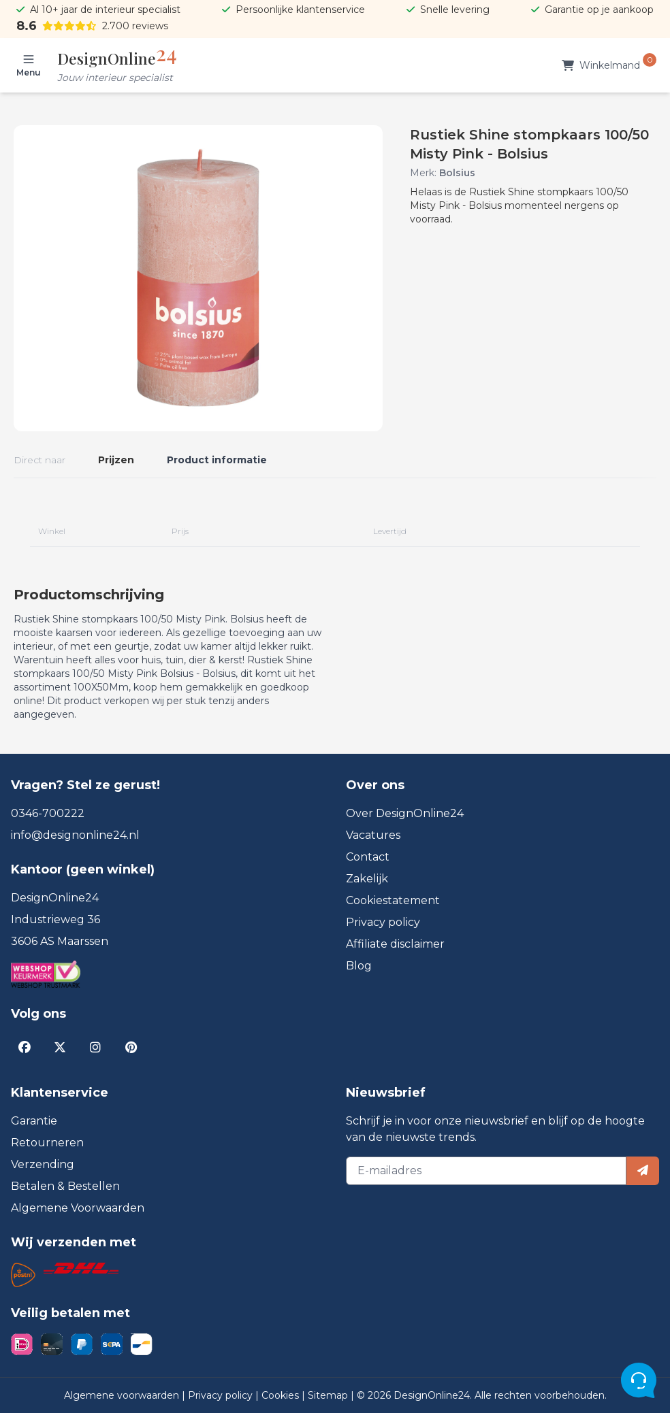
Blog (359, 965)
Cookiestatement (393, 900)
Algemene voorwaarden (123, 1395)
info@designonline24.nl (75, 835)
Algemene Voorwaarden (77, 1207)
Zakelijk (367, 878)
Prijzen (116, 460)
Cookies (281, 1395)
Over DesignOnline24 (405, 813)
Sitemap (329, 1395)
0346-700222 (47, 813)
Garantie (34, 1120)
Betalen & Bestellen (65, 1186)
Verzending (42, 1164)
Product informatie (217, 460)
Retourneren (47, 1142)
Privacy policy (383, 922)
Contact (367, 856)
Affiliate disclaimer (395, 943)
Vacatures (373, 835)
